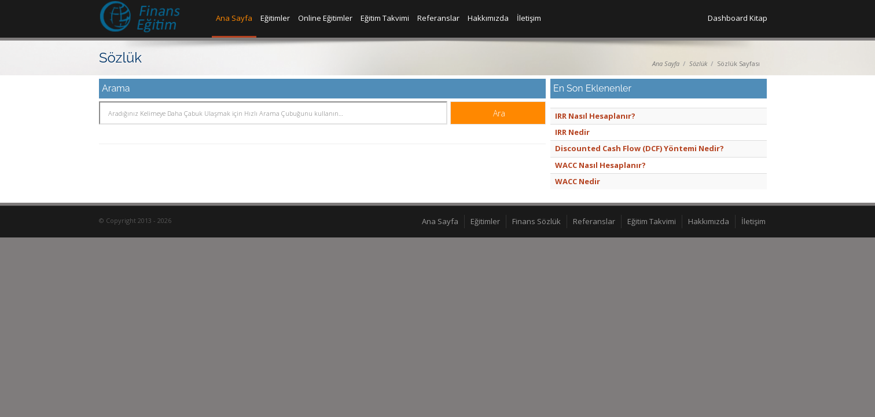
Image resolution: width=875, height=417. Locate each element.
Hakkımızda (488, 18)
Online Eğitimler (325, 18)
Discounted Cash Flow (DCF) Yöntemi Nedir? (639, 148)
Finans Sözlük (536, 221)
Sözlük (698, 63)
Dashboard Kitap (737, 18)
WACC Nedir (577, 181)
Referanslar (438, 18)
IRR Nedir (572, 132)
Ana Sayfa (234, 18)
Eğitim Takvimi (385, 18)
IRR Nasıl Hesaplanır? (595, 116)
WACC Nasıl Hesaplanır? (600, 165)
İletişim (529, 18)
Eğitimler (275, 18)
